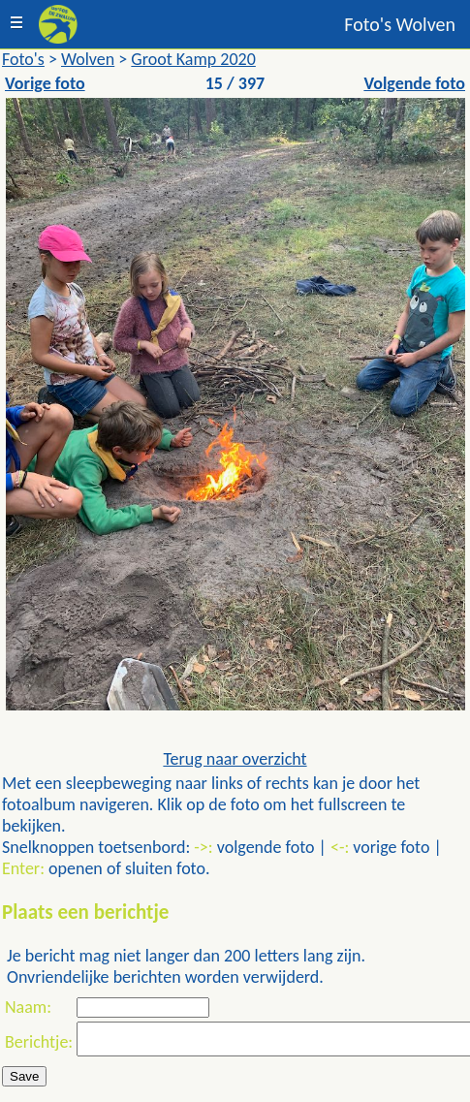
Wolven (87, 59)
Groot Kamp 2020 (193, 59)
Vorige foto (45, 83)
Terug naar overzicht (234, 759)
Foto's (23, 59)
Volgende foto (414, 83)
